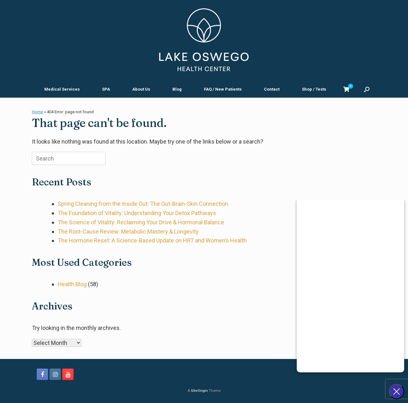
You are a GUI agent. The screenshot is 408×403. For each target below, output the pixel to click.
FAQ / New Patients (223, 89)
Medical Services (62, 89)
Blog (177, 89)
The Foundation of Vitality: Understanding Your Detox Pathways (137, 213)
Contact (272, 89)
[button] (366, 89)
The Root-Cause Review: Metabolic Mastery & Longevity (128, 231)
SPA (106, 89)
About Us (141, 89)
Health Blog (72, 284)
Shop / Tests (314, 89)
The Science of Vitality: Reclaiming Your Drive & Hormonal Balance (141, 222)
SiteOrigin (199, 390)
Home (37, 111)
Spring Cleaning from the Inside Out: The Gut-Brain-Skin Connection (143, 203)
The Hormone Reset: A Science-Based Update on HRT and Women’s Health (152, 240)
